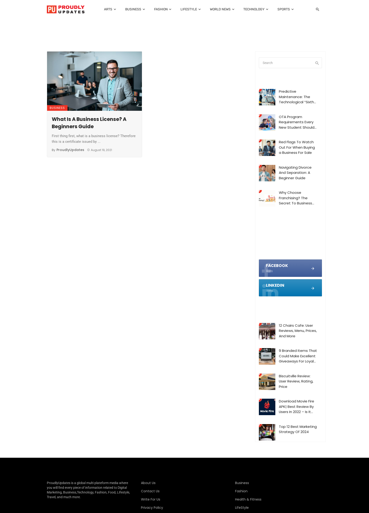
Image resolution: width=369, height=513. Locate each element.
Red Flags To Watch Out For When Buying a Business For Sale (297, 147)
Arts (108, 9)
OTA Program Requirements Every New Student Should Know (296, 122)
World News (220, 9)
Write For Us (150, 499)
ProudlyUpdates (70, 149)
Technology (254, 9)
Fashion (161, 9)
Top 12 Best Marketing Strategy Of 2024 (298, 429)
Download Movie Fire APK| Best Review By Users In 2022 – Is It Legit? (296, 407)
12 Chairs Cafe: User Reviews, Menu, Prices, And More (298, 330)
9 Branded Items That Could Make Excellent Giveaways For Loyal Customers (298, 356)
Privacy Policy (152, 507)
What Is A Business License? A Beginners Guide (89, 123)
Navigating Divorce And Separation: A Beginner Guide (295, 172)
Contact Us (150, 491)
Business (133, 9)
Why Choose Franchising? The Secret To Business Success (295, 198)
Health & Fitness (248, 499)
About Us (148, 483)
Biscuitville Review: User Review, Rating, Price (296, 381)
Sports (283, 9)
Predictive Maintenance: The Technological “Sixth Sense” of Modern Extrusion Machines (296, 97)
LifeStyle (188, 9)
